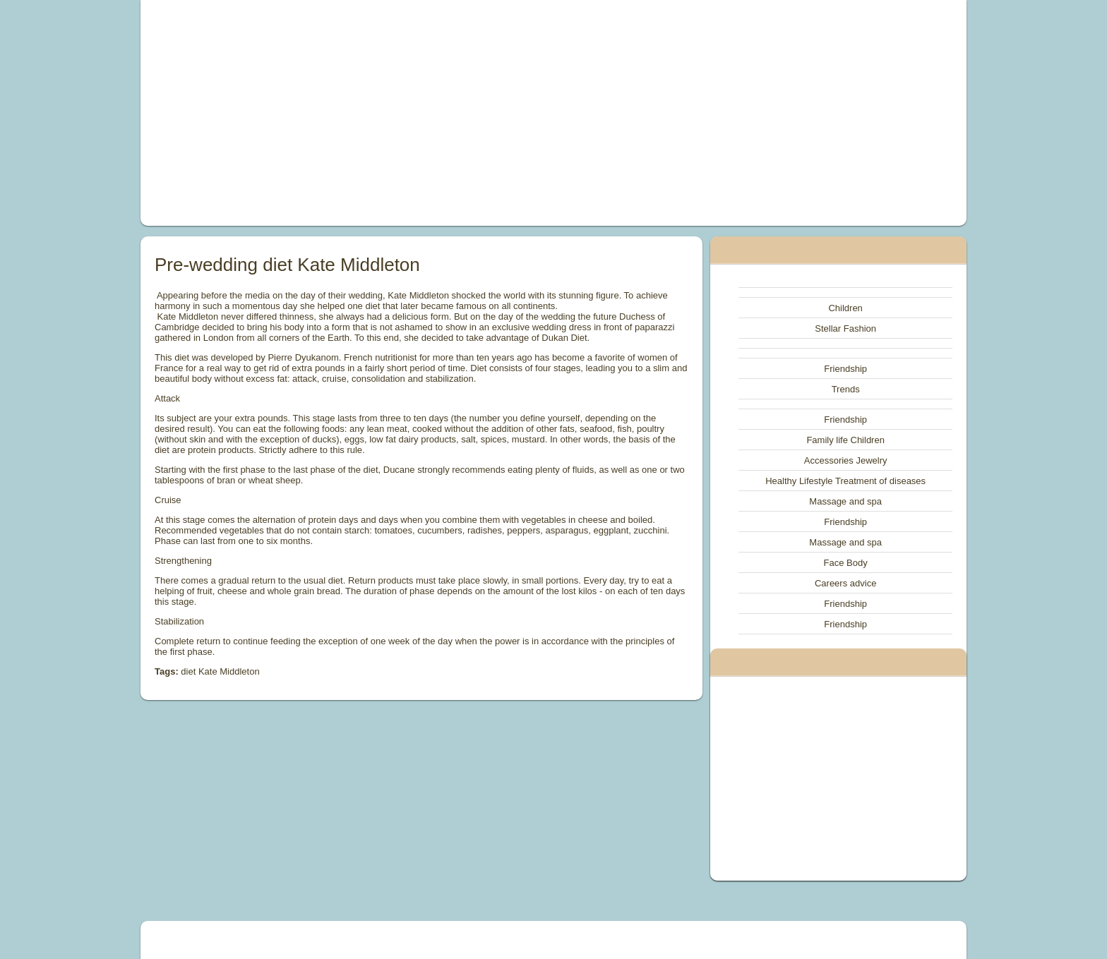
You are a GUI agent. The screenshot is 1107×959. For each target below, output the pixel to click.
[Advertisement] (394, 113)
